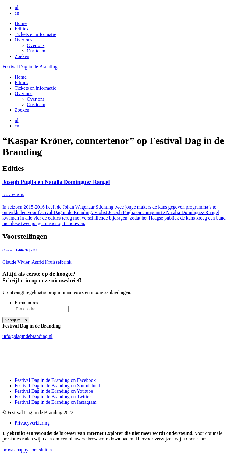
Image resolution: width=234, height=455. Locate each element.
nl (16, 7)
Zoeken (22, 56)
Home (21, 23)
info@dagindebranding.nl (27, 336)
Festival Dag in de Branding (29, 66)
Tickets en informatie (35, 34)
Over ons (23, 39)
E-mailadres (26, 302)
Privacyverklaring (32, 422)
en (17, 13)
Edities (21, 28)
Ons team (36, 50)
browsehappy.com (20, 449)
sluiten (45, 449)
